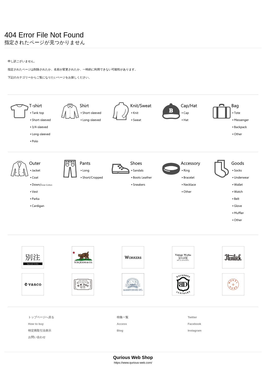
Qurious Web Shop (133, 357)
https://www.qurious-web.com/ (133, 362)
